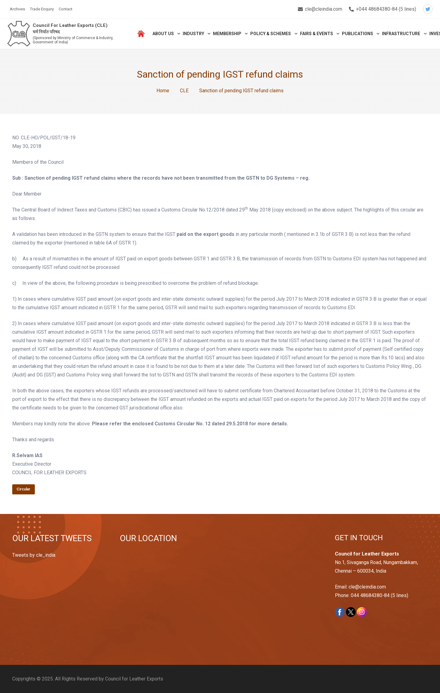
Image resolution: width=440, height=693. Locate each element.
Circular (23, 489)
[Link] (18, 34)
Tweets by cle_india (33, 555)
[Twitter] (428, 9)
